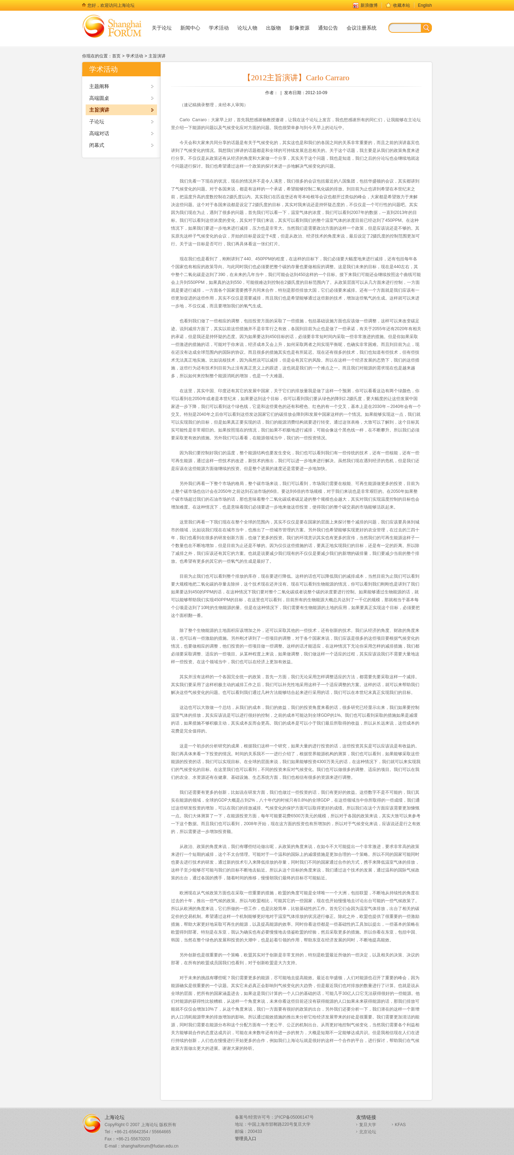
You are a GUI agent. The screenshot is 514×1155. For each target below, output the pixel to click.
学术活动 (134, 55)
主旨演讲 (157, 55)
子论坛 (96, 121)
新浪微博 (369, 5)
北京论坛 (367, 1131)
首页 (116, 55)
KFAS (400, 1124)
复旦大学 (367, 1124)
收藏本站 (401, 5)
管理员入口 (245, 1138)
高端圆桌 (99, 98)
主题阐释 (99, 86)
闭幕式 (96, 145)
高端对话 (99, 133)
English (425, 5)
